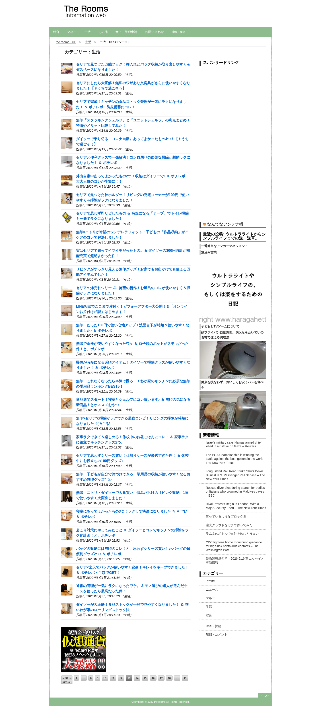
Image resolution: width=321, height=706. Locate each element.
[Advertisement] (233, 146)
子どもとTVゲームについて (220, 326)
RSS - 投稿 (213, 626)
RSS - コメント (216, 634)
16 (153, 678)
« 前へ (67, 678)
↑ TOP (265, 695)
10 (104, 678)
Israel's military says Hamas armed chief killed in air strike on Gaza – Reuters (233, 444)
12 (120, 678)
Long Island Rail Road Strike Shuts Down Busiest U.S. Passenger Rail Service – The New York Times (235, 475)
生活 (87, 32)
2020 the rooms (157, 701)
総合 (56, 32)
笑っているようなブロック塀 (226, 516)
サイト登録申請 (126, 32)
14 (137, 678)
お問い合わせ (154, 32)
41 (185, 678)
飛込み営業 (209, 252)
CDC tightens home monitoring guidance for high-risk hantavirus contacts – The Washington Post (234, 546)
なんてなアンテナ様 (225, 224)
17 (161, 678)
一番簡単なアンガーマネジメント (224, 246)
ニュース (212, 589)
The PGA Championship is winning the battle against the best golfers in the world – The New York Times (236, 459)
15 (145, 678)
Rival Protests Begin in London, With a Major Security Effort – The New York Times (236, 506)
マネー (71, 32)
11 (112, 678)
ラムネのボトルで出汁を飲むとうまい (232, 533)
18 (169, 678)
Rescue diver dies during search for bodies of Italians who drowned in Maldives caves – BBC (235, 491)
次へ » (67, 681)
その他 (103, 32)
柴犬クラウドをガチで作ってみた (229, 525)
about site (178, 32)
